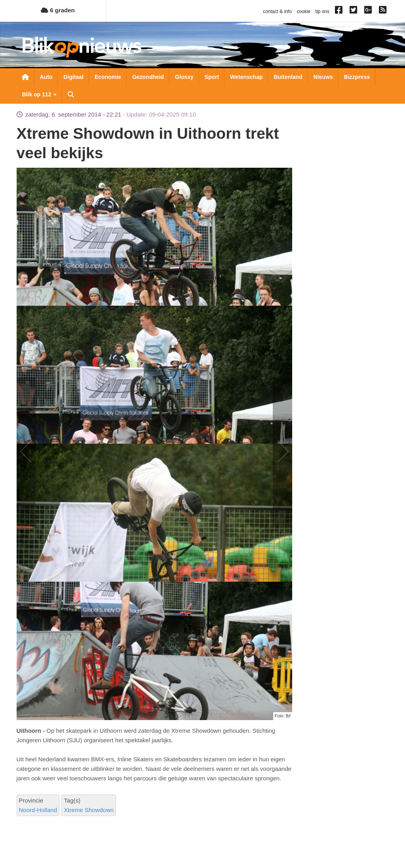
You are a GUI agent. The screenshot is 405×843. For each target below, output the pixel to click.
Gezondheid (148, 77)
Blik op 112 (39, 94)
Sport (212, 77)
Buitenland (288, 77)
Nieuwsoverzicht (25, 77)
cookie (303, 11)
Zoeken (71, 94)
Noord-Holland (38, 810)
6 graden (58, 10)
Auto (46, 77)
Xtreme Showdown (89, 810)
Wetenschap (246, 77)
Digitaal (73, 77)
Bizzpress (357, 77)
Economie (108, 77)
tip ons (322, 11)
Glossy (184, 77)
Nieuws (323, 77)
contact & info (277, 11)
